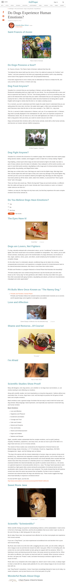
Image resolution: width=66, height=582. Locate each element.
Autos (7, 5)
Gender (62, 5)
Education (25, 5)
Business (18, 5)
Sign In (56, 2)
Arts (2, 5)
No (10, 207)
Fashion (46, 5)
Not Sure (12, 210)
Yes (11, 204)
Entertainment (33, 5)
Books (12, 5)
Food (51, 5)
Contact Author (18, 26)
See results (18, 213)
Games (56, 5)
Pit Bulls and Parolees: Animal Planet (21, 293)
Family (40, 5)
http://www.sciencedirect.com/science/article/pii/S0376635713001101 (28, 481)
